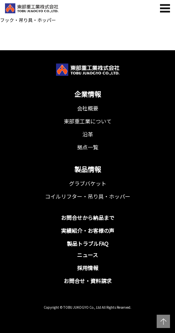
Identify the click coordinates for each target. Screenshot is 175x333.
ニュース (87, 255)
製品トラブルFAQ (87, 244)
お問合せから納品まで (87, 218)
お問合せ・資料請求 (88, 281)
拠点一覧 (87, 147)
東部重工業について (88, 121)
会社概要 (87, 108)
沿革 (87, 134)
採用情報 (87, 268)
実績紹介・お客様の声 (87, 231)
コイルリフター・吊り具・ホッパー (87, 196)
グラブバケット (87, 183)
